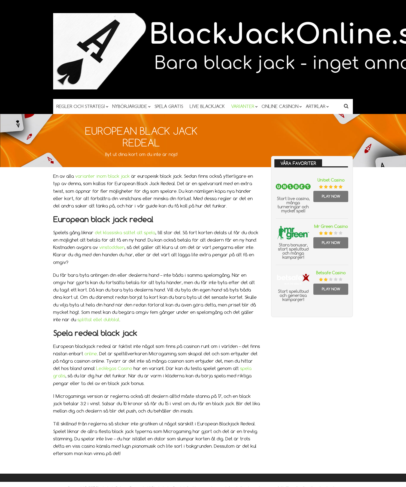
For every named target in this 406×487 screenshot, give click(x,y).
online (90, 353)
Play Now (331, 196)
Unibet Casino (330, 180)
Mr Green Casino (331, 226)
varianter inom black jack (102, 176)
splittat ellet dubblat (98, 319)
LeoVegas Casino (114, 368)
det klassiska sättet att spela (125, 232)
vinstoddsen (112, 247)
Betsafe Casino (331, 272)
